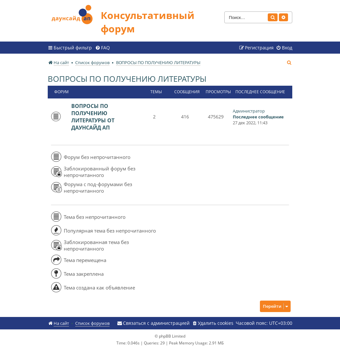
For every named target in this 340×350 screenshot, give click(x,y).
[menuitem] (102, 48)
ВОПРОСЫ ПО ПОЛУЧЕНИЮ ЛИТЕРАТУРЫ (127, 78)
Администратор (249, 111)
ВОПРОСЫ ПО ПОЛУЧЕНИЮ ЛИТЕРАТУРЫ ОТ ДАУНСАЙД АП (92, 116)
